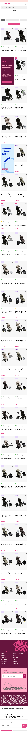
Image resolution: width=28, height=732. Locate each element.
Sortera (17, 23)
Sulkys (3, 20)
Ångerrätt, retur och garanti (18, 653)
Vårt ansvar (3, 663)
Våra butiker (15, 661)
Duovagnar (9, 20)
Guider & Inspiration (4, 659)
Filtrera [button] (11, 23)
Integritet (14, 659)
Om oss (2, 665)
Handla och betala (16, 657)
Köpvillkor (3, 655)
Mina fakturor (3, 657)
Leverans (14, 655)
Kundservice (3, 653)
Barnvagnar (9, 14)
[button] (2, 3)
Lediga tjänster (15, 663)
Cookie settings (4, 661)
